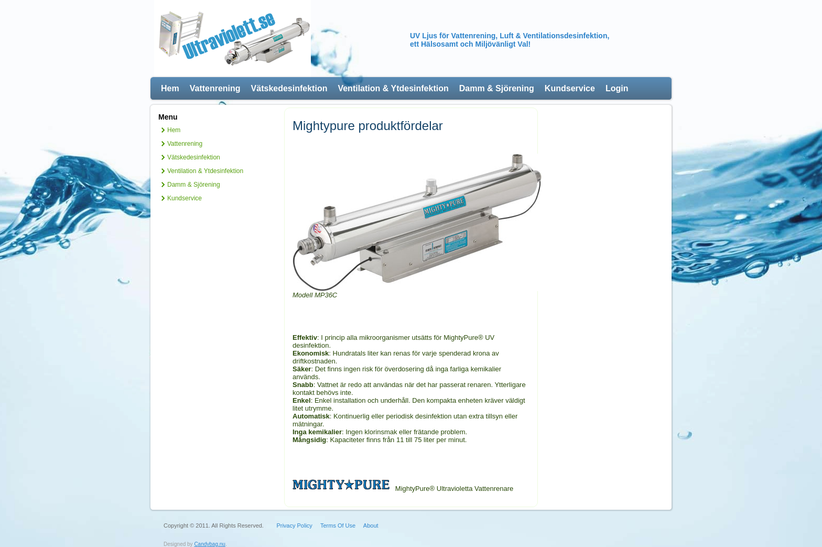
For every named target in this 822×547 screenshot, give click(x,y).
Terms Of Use (337, 525)
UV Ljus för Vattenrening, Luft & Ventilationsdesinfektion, (509, 35)
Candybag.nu (209, 544)
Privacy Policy (294, 525)
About (370, 525)
